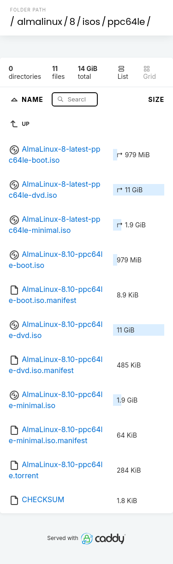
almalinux (39, 21)
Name (33, 99)
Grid (149, 72)
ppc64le (126, 21)
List (123, 72)
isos (92, 21)
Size (156, 99)
